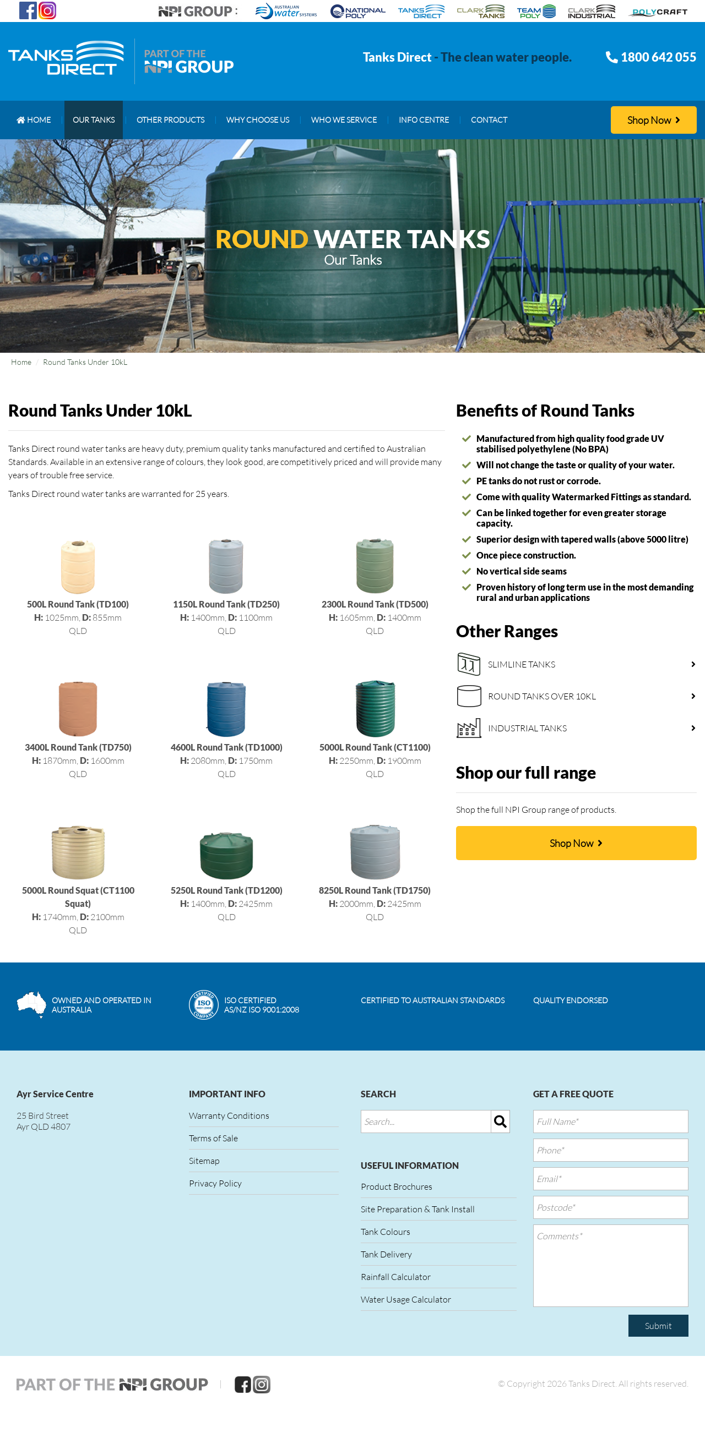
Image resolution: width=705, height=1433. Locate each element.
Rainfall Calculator (396, 1276)
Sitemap (204, 1160)
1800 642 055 (659, 57)
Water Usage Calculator (406, 1299)
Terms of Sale (213, 1138)
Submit (658, 1325)
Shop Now (653, 120)
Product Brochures (396, 1186)
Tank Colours (385, 1231)
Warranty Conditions (229, 1115)
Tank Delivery (386, 1254)
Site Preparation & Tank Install (418, 1209)
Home (21, 362)
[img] (500, 1121)
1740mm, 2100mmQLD (78, 890)
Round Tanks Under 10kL (85, 362)
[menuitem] (33, 120)
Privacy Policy (215, 1183)
